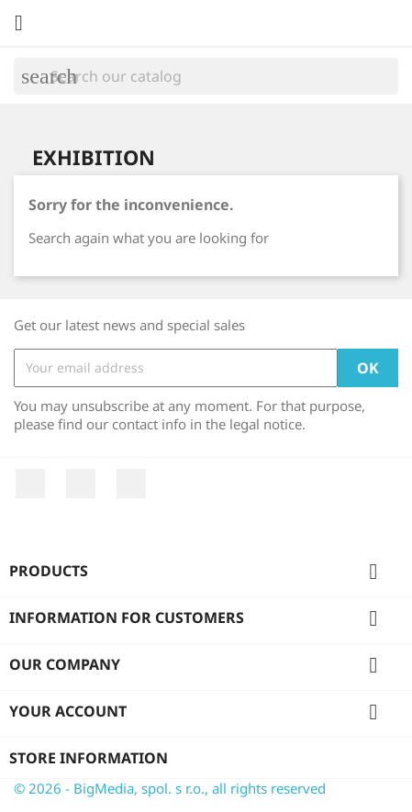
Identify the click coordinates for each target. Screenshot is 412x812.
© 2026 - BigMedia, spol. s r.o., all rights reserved (170, 788)
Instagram (131, 483)
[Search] (206, 76)
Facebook (30, 483)
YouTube (80, 483)
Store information (88, 758)
